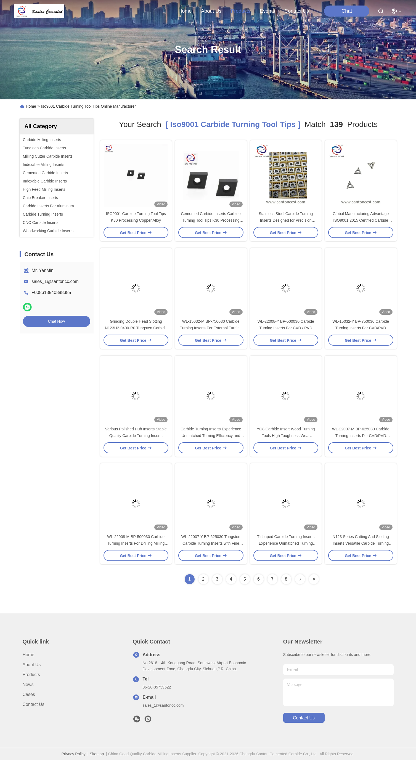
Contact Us (33, 704)
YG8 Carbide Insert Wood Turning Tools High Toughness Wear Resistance (286, 435)
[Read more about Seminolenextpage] (300, 579)
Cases (29, 694)
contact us (296, 11)
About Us (32, 664)
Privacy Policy (74, 754)
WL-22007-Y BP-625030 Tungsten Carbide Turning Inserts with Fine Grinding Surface (210, 543)
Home (185, 11)
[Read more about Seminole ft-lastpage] (314, 579)
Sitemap (97, 754)
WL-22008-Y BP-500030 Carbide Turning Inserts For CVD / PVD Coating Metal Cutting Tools (286, 328)
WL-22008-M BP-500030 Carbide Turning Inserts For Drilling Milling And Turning (136, 543)
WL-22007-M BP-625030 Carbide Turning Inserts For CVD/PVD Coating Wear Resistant (360, 435)
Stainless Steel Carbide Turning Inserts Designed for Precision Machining (286, 220)
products (240, 11)
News (28, 684)
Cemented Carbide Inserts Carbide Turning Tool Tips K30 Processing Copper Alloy (211, 220)
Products (31, 674)
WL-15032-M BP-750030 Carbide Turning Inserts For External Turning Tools (211, 328)
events (267, 11)
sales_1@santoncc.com (55, 281)
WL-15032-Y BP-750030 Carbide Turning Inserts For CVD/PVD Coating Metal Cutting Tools (360, 328)
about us (211, 11)
